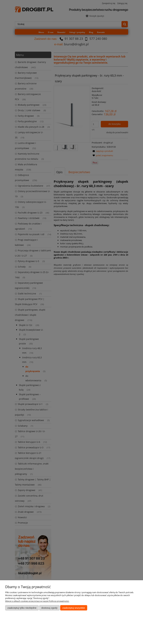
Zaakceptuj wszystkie (73, 607)
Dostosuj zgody (49, 607)
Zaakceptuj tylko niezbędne (21, 607)
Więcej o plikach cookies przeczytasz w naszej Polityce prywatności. (37, 601)
